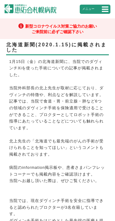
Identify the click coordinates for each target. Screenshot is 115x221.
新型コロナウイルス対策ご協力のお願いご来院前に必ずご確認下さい (61, 29)
